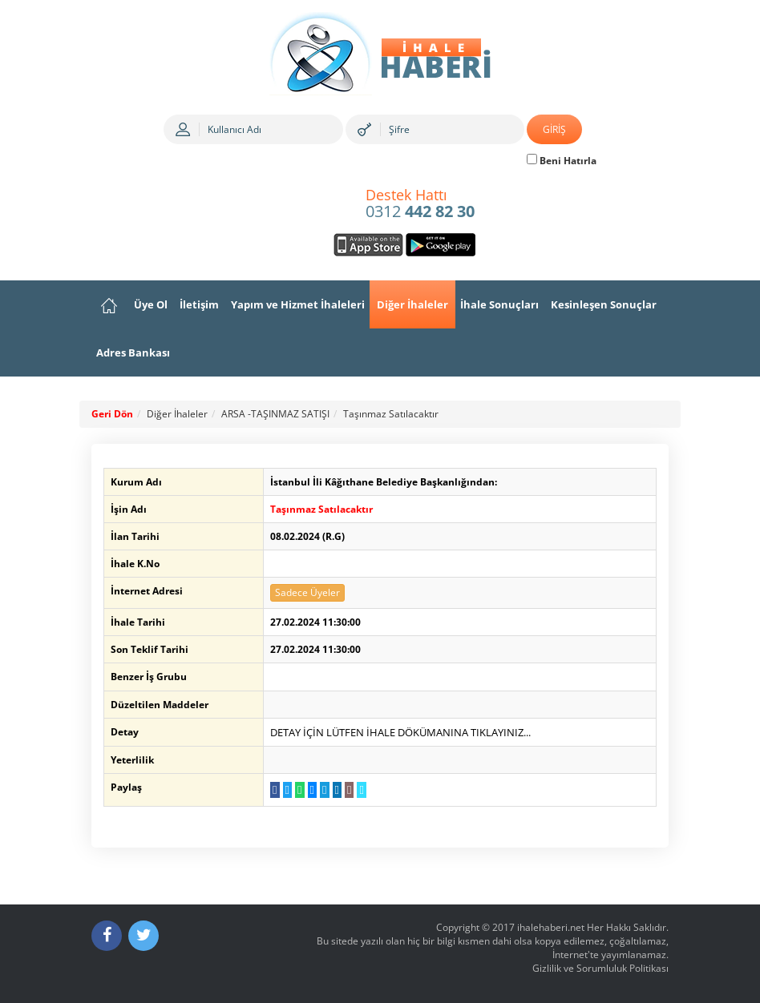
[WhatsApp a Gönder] (299, 790)
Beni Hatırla (561, 160)
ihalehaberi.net (550, 927)
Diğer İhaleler (412, 304)
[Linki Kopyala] (361, 790)
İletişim (199, 304)
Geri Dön (112, 414)
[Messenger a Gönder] (312, 790)
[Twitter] (143, 935)
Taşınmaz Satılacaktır (391, 414)
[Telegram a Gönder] (324, 790)
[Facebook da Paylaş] (274, 790)
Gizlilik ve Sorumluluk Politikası (600, 968)
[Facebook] (106, 935)
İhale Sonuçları (499, 304)
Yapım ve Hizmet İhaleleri (298, 304)
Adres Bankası (133, 352)
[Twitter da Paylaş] (287, 790)
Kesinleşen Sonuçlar (604, 304)
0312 (420, 204)
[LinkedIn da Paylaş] (337, 790)
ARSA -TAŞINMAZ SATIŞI (275, 414)
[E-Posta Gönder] (349, 790)
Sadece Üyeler (307, 592)
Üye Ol (151, 304)
